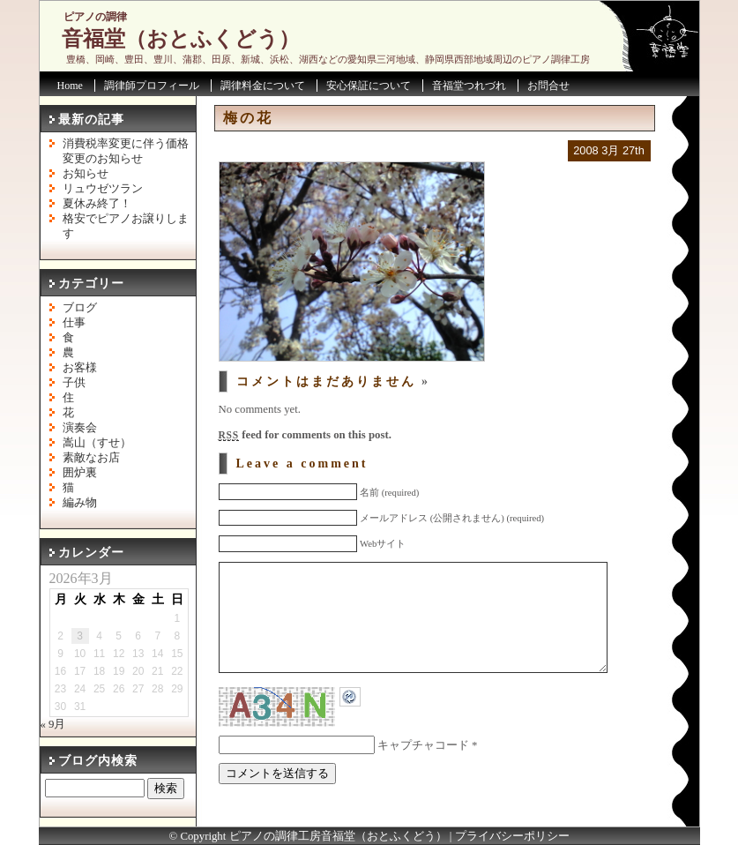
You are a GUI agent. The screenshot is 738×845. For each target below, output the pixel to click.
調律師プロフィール (151, 85)
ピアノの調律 (95, 17)
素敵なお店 (91, 458)
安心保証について (368, 85)
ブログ (80, 308)
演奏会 (80, 428)
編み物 (80, 503)
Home (70, 85)
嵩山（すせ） (97, 443)
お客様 (80, 368)
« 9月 (53, 724)
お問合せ (548, 85)
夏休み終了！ (97, 204)
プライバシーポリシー (512, 836)
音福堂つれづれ (469, 85)
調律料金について (262, 85)
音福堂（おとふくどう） (181, 38)
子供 (74, 383)
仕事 (74, 323)
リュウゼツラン (103, 189)
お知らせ (85, 174)
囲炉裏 (80, 473)
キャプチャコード (423, 772)
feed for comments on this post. (305, 435)
